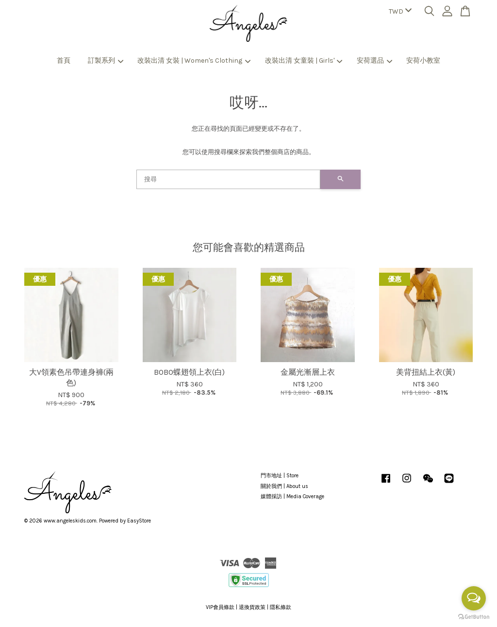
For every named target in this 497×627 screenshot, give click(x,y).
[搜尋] (228, 179)
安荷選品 (374, 60)
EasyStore (139, 521)
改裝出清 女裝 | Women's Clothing (193, 60)
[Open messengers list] (474, 598)
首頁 (63, 60)
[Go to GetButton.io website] (473, 617)
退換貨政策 (252, 607)
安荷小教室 (423, 60)
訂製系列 (105, 60)
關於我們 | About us (284, 486)
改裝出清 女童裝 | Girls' (304, 60)
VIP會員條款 (220, 607)
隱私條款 (280, 607)
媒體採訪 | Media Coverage (292, 496)
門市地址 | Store (279, 475)
